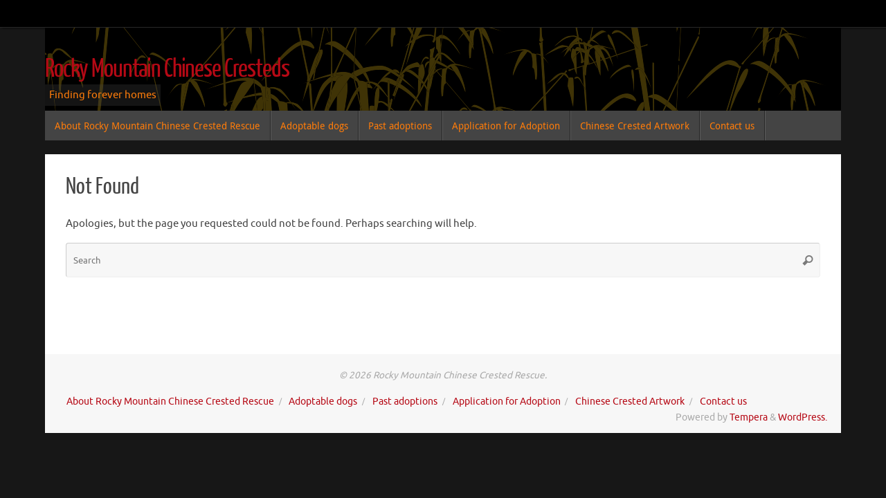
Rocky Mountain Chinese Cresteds (167, 69)
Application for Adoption (507, 401)
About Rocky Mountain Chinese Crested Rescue (170, 401)
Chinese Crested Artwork (630, 401)
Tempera (749, 417)
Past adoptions (404, 401)
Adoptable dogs (323, 401)
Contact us (723, 401)
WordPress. (802, 417)
